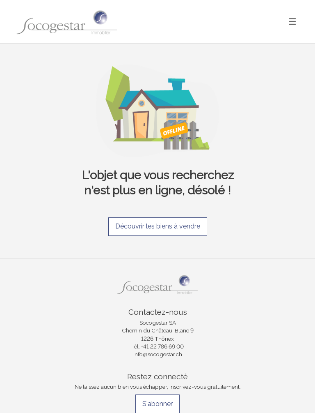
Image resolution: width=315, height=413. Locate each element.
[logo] (67, 21)
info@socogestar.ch (157, 354)
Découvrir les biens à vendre (157, 226)
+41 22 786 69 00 (162, 346)
